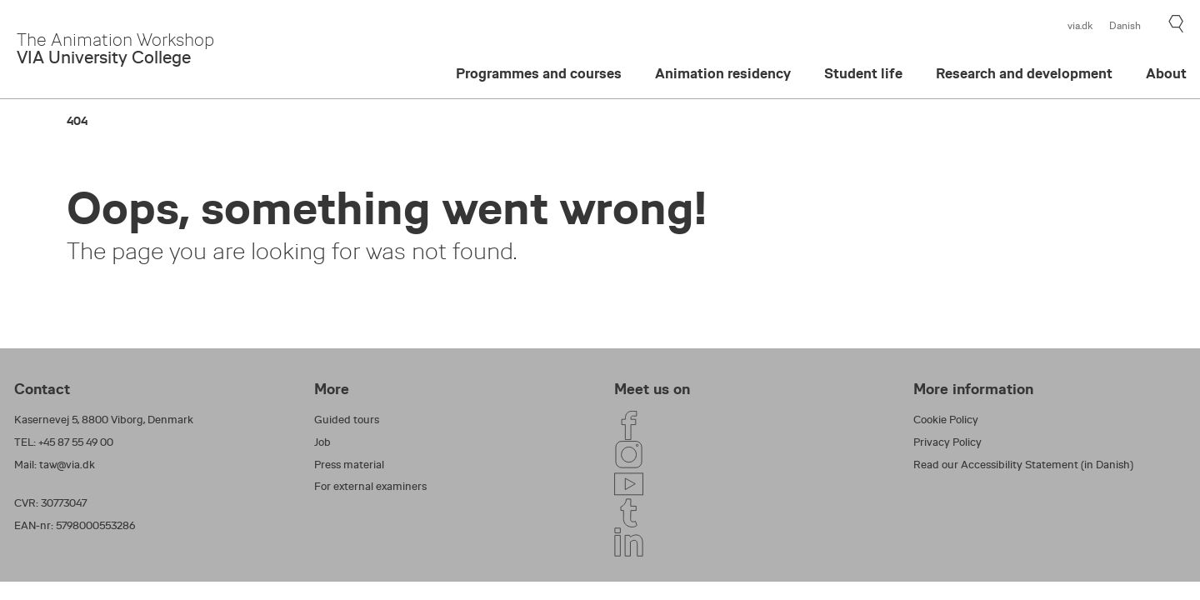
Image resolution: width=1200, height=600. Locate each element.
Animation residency (723, 74)
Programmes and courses (539, 74)
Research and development (1024, 74)
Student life (863, 74)
